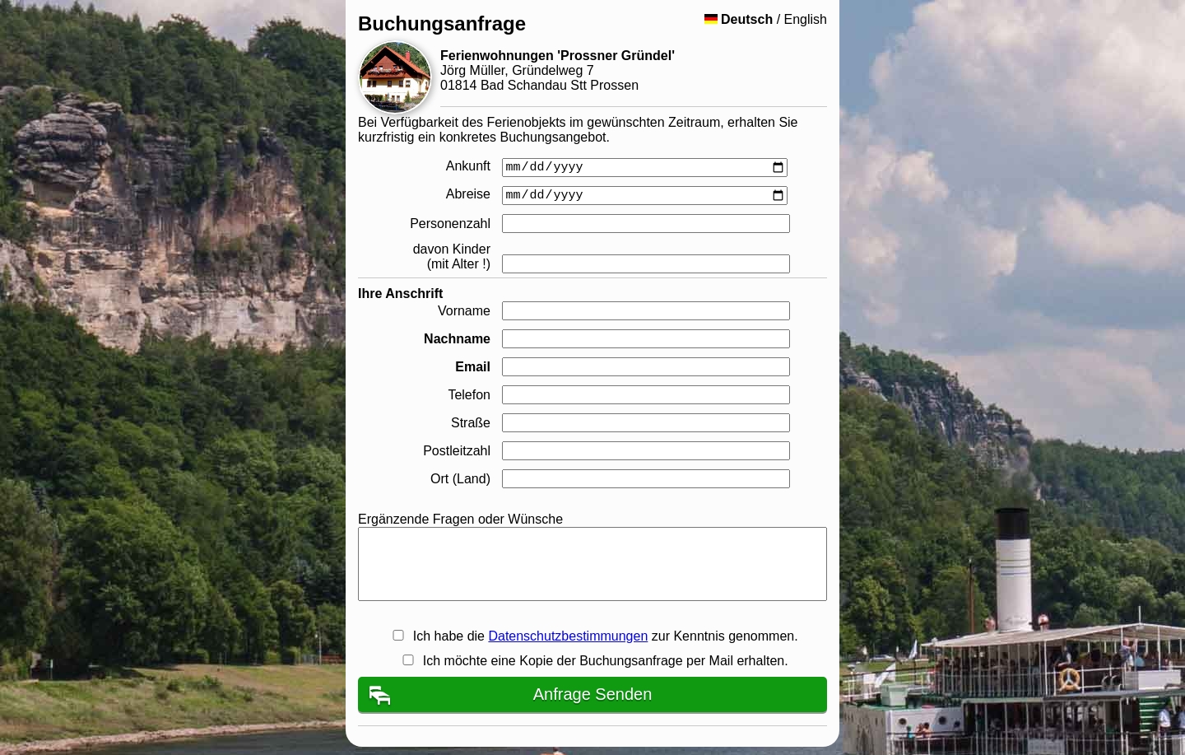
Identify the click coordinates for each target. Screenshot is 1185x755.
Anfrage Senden (593, 694)
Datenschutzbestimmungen (568, 636)
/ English (765, 19)
